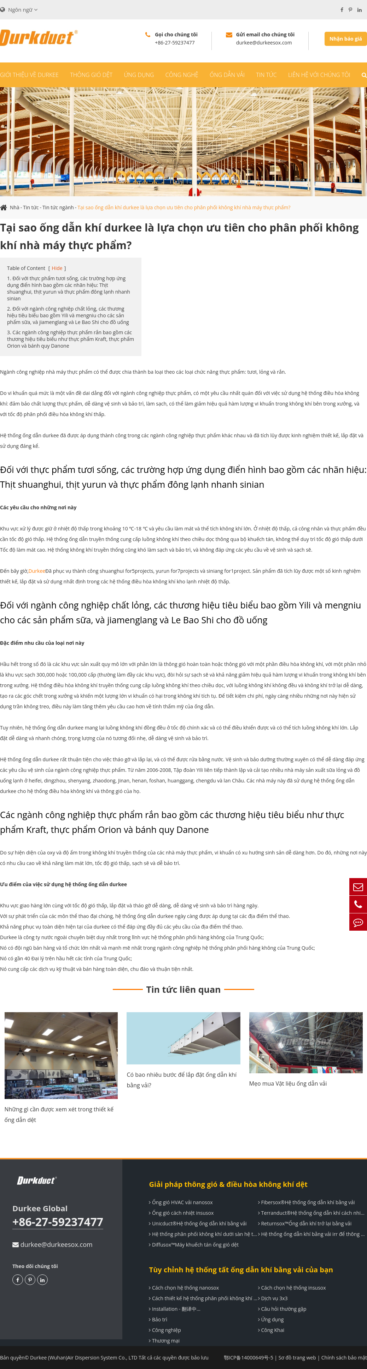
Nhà (14, 207)
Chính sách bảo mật (344, 1357)
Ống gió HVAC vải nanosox (180, 1202)
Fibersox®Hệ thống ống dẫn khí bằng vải (306, 1202)
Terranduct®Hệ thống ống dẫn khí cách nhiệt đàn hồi (312, 1212)
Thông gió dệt (91, 75)
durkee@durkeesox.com (52, 1244)
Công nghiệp (165, 1330)
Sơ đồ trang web (297, 1357)
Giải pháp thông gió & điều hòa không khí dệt (228, 1184)
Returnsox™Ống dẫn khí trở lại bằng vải (304, 1223)
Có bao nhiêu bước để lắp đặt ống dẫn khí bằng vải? (182, 1080)
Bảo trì (158, 1319)
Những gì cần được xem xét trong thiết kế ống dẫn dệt (59, 1114)
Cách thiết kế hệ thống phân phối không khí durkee (203, 1298)
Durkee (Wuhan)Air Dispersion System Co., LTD (84, 1357)
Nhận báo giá (346, 38)
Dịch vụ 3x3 (273, 1298)
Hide (57, 268)
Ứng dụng (139, 75)
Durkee (37, 571)
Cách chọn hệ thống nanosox (184, 1287)
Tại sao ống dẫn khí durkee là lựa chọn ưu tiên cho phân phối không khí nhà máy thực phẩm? (185, 207)
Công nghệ (181, 75)
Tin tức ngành (58, 207)
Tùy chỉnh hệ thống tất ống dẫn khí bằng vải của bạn (241, 1269)
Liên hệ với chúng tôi (319, 75)
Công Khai (271, 1330)
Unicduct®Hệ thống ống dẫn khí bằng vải (197, 1223)
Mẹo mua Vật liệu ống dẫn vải (288, 1083)
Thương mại (164, 1340)
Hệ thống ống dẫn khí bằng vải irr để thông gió (312, 1234)
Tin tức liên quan (183, 989)
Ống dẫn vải (227, 75)
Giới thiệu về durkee (29, 75)
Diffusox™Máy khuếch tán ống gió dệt (194, 1244)
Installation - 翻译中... (174, 1308)
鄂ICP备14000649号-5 (248, 1357)
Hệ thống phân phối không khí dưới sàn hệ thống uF (203, 1234)
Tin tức (266, 75)
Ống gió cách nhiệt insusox (181, 1212)
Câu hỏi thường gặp (282, 1308)
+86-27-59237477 (58, 1222)
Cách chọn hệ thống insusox (292, 1287)
